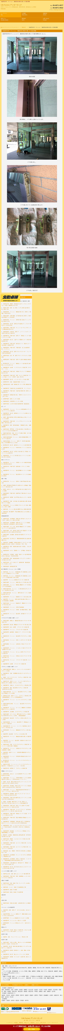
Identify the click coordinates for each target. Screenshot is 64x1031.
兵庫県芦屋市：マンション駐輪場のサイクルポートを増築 (16, 918)
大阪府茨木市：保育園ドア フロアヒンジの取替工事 (15, 768)
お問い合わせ (46, 19)
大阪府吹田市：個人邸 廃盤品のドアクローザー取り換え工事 (17, 624)
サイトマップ (55, 1022)
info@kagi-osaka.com (58, 9)
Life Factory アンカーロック (18, 6)
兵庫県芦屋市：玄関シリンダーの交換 (11, 398)
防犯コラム (4, 19)
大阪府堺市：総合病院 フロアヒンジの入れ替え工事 (15, 734)
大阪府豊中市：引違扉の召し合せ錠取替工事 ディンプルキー (17, 388)
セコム (37, 1022)
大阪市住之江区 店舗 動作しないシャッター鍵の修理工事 (16, 873)
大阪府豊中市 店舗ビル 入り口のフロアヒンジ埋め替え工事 (17, 685)
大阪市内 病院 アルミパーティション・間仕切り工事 (15, 937)
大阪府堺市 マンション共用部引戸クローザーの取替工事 (16, 579)
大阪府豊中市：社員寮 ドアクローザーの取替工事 (14, 663)
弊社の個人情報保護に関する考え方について (39, 1024)
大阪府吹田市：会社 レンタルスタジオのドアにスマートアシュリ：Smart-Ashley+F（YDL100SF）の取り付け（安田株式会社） (16, 827)
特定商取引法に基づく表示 (21, 1024)
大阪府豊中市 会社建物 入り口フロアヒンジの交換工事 (16, 711)
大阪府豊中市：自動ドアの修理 (10, 889)
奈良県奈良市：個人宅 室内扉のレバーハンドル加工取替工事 (17, 445)
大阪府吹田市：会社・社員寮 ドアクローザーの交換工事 (16, 627)
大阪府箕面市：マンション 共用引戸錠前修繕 (13, 607)
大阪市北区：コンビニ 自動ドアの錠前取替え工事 (14, 887)
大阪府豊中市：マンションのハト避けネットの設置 (14, 920)
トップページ (4, 14)
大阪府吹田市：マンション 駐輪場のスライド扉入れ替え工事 (17, 596)
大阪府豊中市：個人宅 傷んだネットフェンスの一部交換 (16, 954)
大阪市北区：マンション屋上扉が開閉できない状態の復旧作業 (17, 509)
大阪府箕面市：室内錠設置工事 (10, 566)
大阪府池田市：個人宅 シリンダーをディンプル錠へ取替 (16, 379)
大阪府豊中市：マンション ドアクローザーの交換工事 (15, 629)
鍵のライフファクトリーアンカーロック (10, 27)
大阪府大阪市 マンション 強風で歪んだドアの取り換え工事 (17, 582)
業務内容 (45, 14)
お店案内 (24, 14)
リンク (48, 1022)
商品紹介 (24, 19)
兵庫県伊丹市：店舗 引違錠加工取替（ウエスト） (14, 382)
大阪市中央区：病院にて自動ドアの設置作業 (13, 892)
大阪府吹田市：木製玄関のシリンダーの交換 (13, 401)
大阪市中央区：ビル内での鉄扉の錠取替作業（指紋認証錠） (16, 403)
